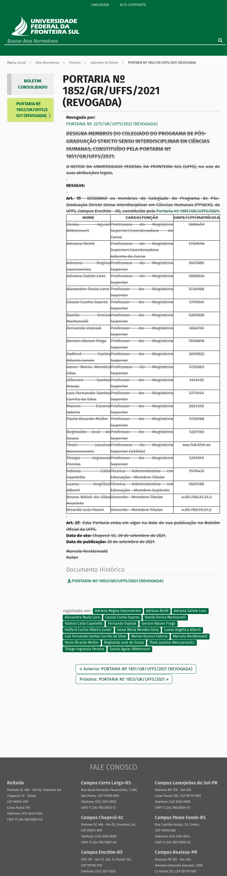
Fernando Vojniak (122, 623)
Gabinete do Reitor (104, 63)
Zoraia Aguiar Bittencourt (130, 649)
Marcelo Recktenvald (190, 636)
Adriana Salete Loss (190, 611)
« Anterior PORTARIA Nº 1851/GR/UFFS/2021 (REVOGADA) (136, 669)
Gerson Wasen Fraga (158, 623)
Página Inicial (16, 63)
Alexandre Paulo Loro (82, 617)
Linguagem (100, 5)
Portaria (75, 63)
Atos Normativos (47, 63)
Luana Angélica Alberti (182, 630)
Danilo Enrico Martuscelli (165, 617)
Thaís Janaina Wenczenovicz (171, 643)
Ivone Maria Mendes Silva (138, 630)
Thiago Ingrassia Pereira (84, 649)
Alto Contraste (133, 5)
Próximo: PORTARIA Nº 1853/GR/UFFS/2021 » (124, 679)
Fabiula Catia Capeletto (84, 623)
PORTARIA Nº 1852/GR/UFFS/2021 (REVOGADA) (32, 109)
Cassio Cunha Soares (122, 617)
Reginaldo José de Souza (124, 643)
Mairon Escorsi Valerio (149, 636)
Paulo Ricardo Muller (82, 643)
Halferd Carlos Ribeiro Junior (88, 630)
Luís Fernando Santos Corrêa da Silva (95, 636)
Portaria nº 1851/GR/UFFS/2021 (187, 211)
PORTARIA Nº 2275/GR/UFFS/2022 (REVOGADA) (112, 124)
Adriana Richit (157, 611)
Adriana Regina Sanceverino (118, 611)
